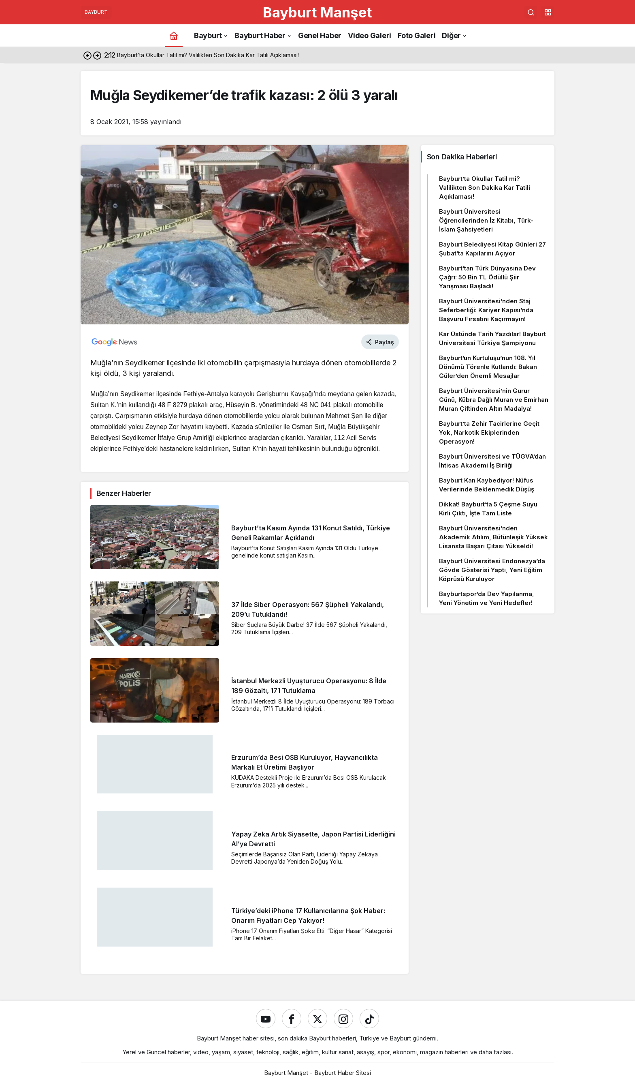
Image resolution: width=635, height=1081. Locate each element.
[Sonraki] (97, 55)
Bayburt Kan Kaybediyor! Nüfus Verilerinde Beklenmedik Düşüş (486, 484)
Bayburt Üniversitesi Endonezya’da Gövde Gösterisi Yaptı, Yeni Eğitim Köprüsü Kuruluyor (492, 570)
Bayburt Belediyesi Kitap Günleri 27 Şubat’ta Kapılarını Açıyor (492, 248)
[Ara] (530, 12)
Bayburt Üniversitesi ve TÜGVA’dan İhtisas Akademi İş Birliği (492, 461)
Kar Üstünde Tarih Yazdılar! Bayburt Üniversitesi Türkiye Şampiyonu (492, 338)
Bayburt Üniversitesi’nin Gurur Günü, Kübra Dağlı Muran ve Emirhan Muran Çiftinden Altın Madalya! (493, 399)
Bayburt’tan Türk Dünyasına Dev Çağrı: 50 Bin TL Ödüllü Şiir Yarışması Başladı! (487, 277)
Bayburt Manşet (317, 12)
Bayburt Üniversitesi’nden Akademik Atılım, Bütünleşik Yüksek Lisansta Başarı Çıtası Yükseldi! (493, 537)
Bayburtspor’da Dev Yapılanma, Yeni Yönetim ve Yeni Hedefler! (486, 598)
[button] (547, 12)
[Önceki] (87, 55)
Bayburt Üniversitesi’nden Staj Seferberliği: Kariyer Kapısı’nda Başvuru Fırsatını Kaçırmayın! (486, 310)
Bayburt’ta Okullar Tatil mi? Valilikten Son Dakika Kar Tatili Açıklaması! (484, 187)
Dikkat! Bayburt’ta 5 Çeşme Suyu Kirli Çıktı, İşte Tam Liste (488, 508)
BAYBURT (96, 12)
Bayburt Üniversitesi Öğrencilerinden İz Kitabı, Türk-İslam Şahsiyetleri (486, 220)
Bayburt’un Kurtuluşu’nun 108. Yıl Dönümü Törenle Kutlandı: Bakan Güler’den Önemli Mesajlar (488, 367)
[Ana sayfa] (174, 35)
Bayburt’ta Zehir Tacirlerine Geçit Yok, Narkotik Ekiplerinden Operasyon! (489, 432)
